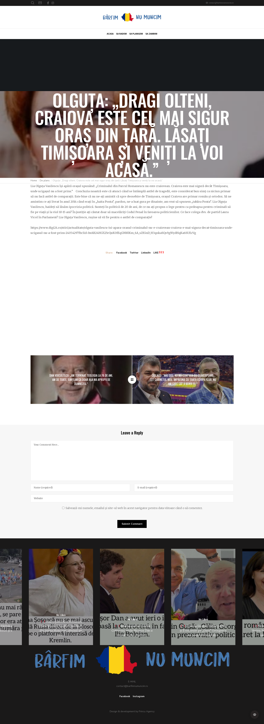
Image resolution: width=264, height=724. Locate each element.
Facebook (121, 253)
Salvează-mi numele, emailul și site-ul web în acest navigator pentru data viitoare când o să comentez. (134, 508)
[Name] (80, 487)
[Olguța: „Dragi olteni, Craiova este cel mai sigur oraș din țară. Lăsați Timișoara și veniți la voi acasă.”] (132, 379)
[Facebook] (48, 3)
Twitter (134, 253)
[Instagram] (53, 3)
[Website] (132, 498)
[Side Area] (254, 714)
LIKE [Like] (157, 253)
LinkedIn (147, 253)
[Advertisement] (132, 65)
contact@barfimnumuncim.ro (221, 3)
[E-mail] (184, 487)
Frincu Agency (146, 711)
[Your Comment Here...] (132, 460)
